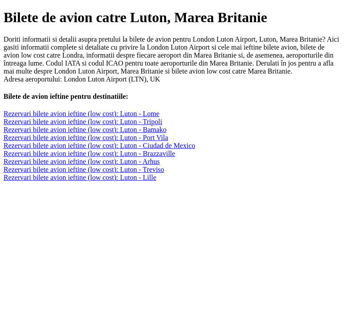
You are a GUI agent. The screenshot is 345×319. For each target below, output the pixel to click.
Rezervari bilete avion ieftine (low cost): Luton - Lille (80, 177)
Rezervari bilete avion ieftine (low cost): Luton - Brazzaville (89, 153)
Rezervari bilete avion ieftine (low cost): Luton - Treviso (84, 169)
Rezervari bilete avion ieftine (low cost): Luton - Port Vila (86, 137)
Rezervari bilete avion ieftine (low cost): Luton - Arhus (82, 161)
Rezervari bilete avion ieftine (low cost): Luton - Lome (81, 113)
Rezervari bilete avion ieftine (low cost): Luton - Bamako (85, 129)
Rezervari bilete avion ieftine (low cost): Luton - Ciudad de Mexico (99, 145)
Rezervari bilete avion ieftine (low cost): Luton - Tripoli (83, 121)
